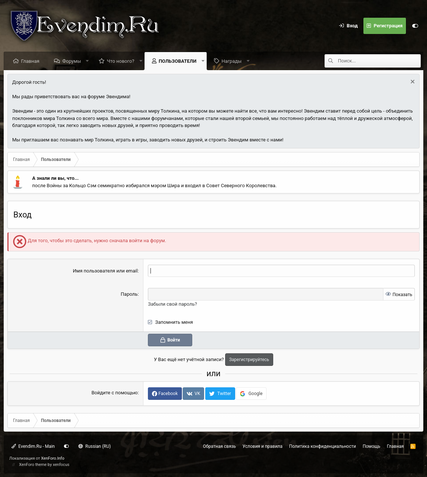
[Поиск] (379, 61)
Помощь (371, 446)
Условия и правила (262, 446)
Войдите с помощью (114, 392)
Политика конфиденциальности (322, 446)
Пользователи (177, 61)
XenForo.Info (52, 458)
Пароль (129, 294)
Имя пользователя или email (105, 271)
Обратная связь (219, 446)
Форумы (71, 61)
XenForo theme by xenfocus (44, 464)
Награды (231, 61)
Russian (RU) (94, 446)
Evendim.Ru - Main (33, 446)
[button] (87, 61)
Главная (30, 61)
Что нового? (120, 61)
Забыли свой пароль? (172, 304)
